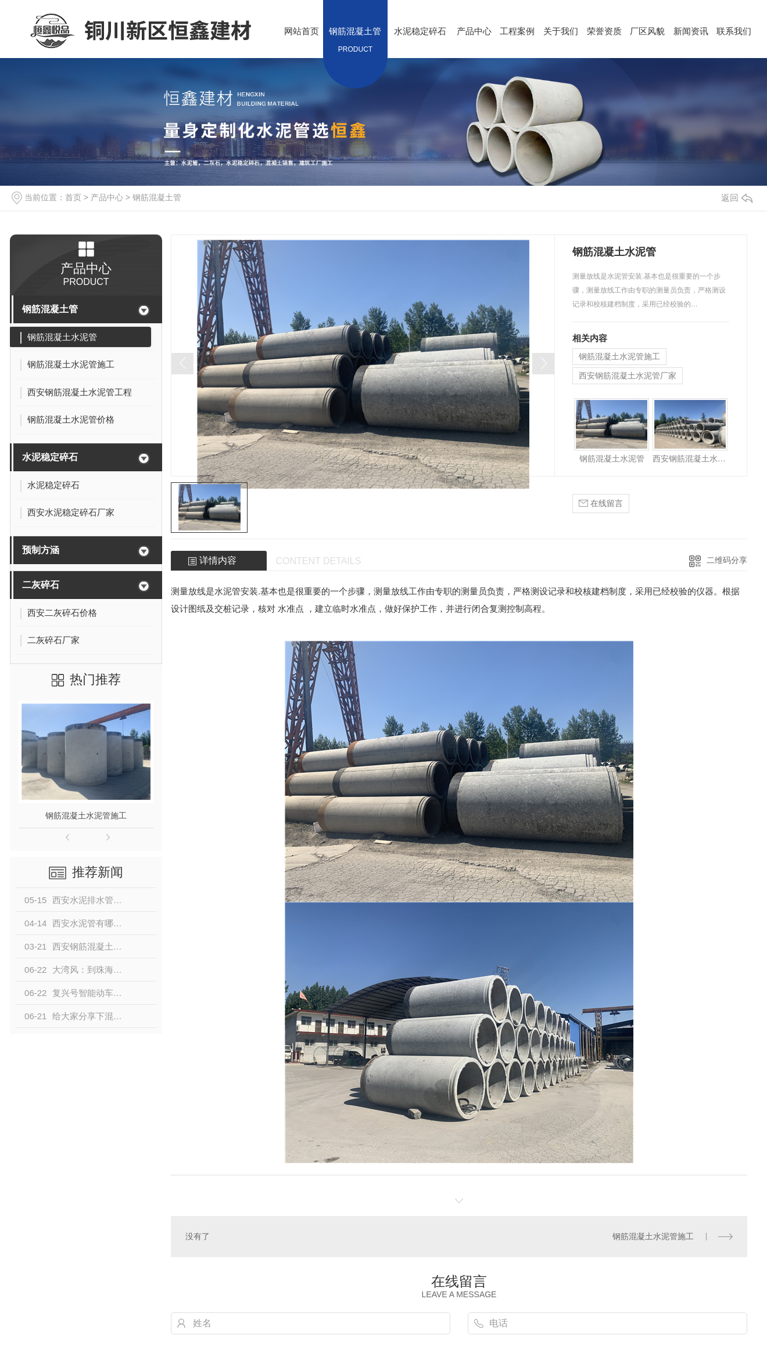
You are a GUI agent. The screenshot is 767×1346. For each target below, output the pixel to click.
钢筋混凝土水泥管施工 (86, 815)
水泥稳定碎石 (50, 457)
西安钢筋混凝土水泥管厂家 (627, 375)
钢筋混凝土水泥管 (611, 458)
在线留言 (601, 503)
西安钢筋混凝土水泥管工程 (690, 458)
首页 (73, 197)
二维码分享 (727, 560)
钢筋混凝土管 (156, 197)
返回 (736, 198)
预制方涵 (40, 550)
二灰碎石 (40, 585)
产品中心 (107, 197)
